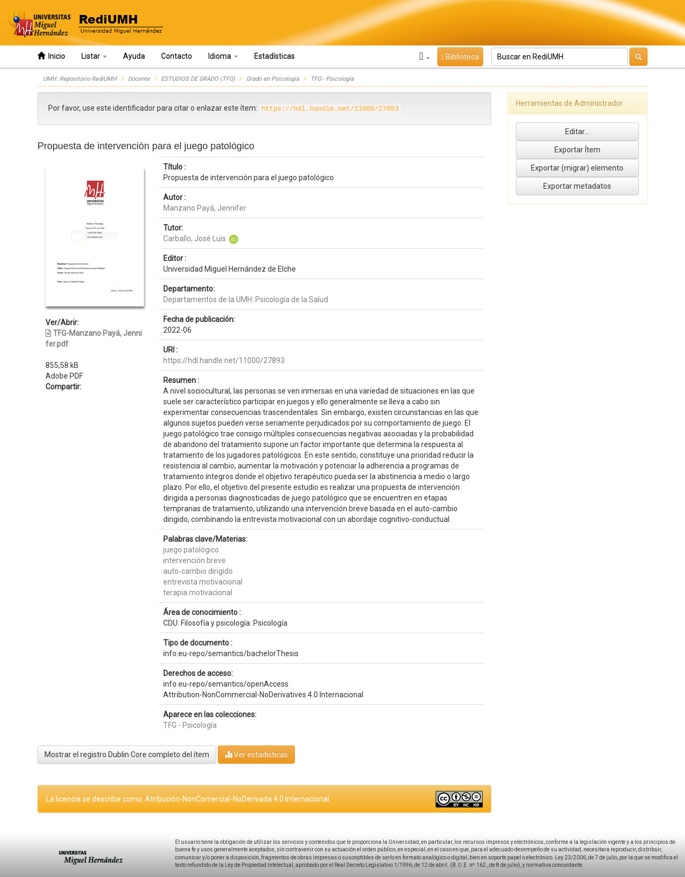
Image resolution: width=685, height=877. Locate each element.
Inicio (51, 55)
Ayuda (134, 56)
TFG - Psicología (332, 78)
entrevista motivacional (202, 582)
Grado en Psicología (272, 78)
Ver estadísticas (256, 754)
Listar (94, 56)
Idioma (223, 56)
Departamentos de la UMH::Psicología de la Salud (245, 299)
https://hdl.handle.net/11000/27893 (224, 360)
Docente (139, 78)
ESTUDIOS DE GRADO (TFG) (198, 78)
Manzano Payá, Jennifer (204, 208)
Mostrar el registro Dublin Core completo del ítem (126, 754)
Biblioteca (460, 56)
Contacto (176, 56)
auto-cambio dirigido (198, 571)
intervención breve (194, 560)
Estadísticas (274, 56)
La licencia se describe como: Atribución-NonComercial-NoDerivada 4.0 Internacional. (188, 799)
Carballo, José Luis (194, 238)
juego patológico (191, 549)
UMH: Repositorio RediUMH (80, 78)
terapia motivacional (197, 592)
